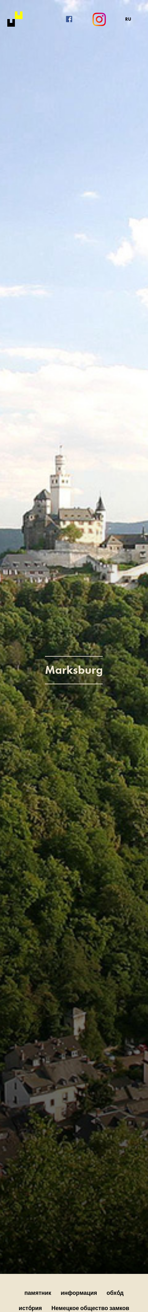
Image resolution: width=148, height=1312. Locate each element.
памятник (37, 1292)
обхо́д (115, 1292)
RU (128, 19)
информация (79, 1292)
